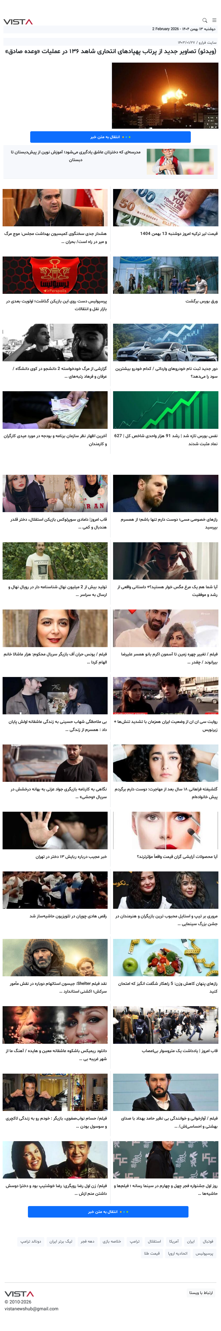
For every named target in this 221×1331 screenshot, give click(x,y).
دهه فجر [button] (87, 1241)
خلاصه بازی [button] (112, 1241)
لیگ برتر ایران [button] (60, 1241)
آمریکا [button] (174, 1241)
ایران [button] (191, 1241)
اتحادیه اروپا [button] (177, 1253)
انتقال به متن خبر (110, 137)
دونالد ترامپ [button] (30, 1241)
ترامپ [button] (135, 1241)
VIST (18, 20)
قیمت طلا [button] (152, 1253)
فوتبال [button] (208, 1241)
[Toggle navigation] (214, 20)
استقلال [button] (154, 1241)
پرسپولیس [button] (204, 1253)
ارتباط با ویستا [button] (201, 1293)
